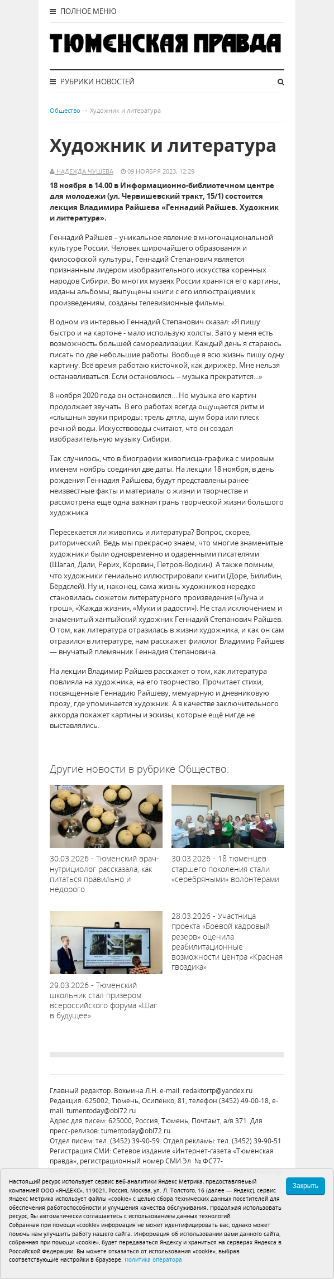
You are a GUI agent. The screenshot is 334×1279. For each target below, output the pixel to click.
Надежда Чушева (84, 171)
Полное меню (83, 11)
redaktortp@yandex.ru (217, 1090)
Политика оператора (153, 1259)
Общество (65, 110)
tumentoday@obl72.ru (101, 1110)
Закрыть (305, 1186)
